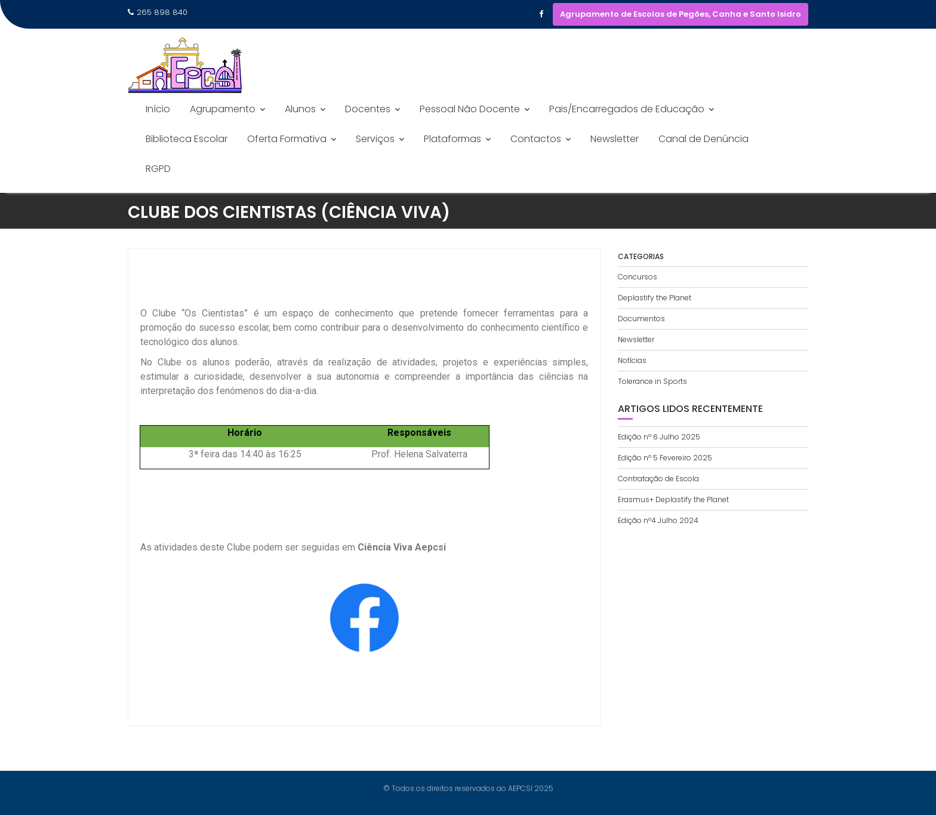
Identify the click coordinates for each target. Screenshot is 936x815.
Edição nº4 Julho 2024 (658, 520)
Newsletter (614, 139)
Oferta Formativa (287, 139)
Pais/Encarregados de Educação (626, 109)
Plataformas (452, 139)
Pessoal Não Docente (470, 109)
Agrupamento (222, 109)
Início (158, 109)
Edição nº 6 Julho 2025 (659, 437)
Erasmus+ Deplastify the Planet (673, 499)
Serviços (375, 139)
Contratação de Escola (658, 478)
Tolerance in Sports (652, 381)
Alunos (300, 109)
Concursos (637, 277)
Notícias (632, 360)
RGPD (158, 169)
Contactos (535, 139)
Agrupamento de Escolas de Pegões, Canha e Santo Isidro (680, 14)
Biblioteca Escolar (186, 139)
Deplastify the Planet (654, 298)
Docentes (367, 109)
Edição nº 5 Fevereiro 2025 (665, 458)
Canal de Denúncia (703, 139)
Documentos (641, 318)
